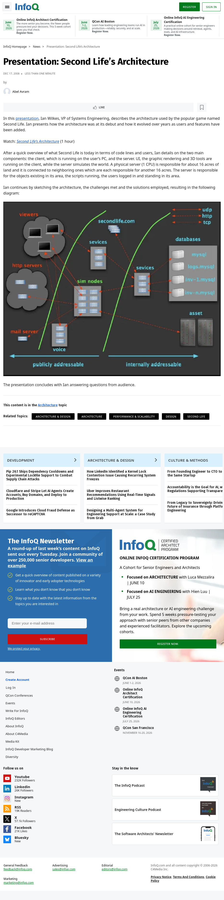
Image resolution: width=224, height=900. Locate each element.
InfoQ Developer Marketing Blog (30, 753)
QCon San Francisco (138, 732)
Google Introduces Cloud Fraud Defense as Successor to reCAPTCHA (42, 513)
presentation (28, 118)
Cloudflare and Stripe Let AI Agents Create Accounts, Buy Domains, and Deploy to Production (41, 495)
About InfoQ (16, 730)
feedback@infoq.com (19, 877)
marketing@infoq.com (20, 890)
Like (18, 107)
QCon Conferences (20, 700)
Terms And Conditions (188, 885)
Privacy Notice (160, 885)
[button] (45, 642)
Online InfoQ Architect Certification (133, 698)
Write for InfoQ (18, 715)
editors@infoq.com (115, 877)
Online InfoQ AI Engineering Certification (135, 717)
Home (11, 676)
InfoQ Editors (16, 723)
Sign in (210, 5)
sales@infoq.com (64, 877)
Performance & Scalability (135, 414)
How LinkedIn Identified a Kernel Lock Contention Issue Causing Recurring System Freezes (122, 476)
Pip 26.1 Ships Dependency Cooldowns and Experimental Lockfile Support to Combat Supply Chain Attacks (41, 476)
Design (172, 414)
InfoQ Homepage (16, 46)
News (38, 46)
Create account (19, 684)
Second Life (198, 414)
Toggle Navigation (9, 6)
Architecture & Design (54, 414)
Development (22, 461)
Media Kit (14, 746)
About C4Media (18, 738)
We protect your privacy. (24, 652)
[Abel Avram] (8, 90)
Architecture (49, 403)
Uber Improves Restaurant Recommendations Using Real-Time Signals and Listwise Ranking (122, 495)
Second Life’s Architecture (39, 141)
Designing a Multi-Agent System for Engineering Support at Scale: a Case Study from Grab (122, 515)
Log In (12, 692)
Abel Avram (22, 91)
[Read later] (33, 107)
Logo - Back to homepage (29, 5)
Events (12, 707)
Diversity (13, 761)
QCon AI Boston (135, 683)
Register (187, 5)
